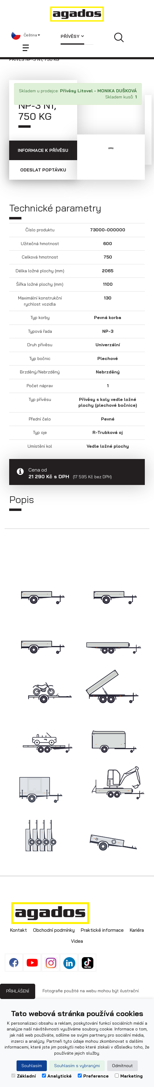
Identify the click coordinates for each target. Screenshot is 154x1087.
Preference (93, 1076)
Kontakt (18, 930)
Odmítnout (122, 1065)
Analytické (57, 1076)
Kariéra (137, 930)
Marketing (129, 1076)
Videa (77, 941)
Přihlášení (17, 991)
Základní (23, 1076)
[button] (25, 35)
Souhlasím (31, 1065)
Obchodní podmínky (54, 930)
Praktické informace (102, 930)
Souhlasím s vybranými (77, 1065)
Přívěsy (72, 36)
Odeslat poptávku (43, 170)
